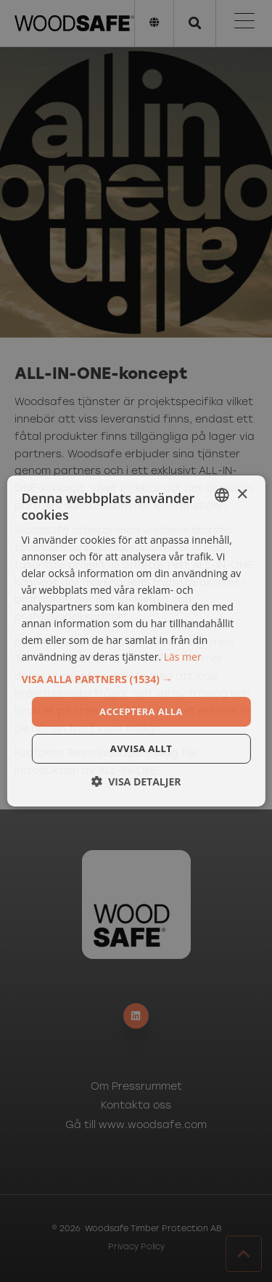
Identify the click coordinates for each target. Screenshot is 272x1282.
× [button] (241, 494)
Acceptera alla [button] (141, 710)
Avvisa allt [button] (141, 748)
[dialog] (136, 641)
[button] (135, 678)
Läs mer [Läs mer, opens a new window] (183, 657)
